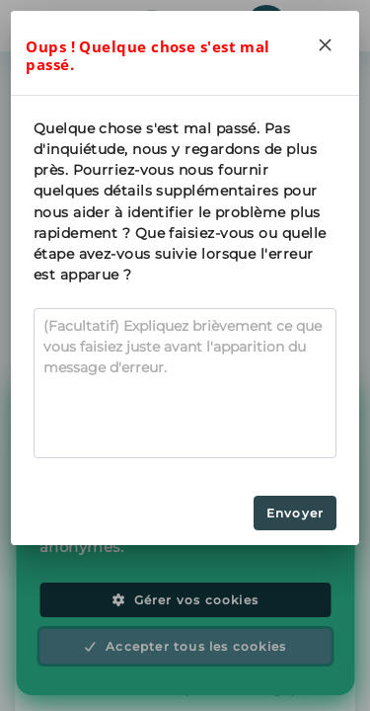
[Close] (325, 44)
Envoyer (295, 513)
